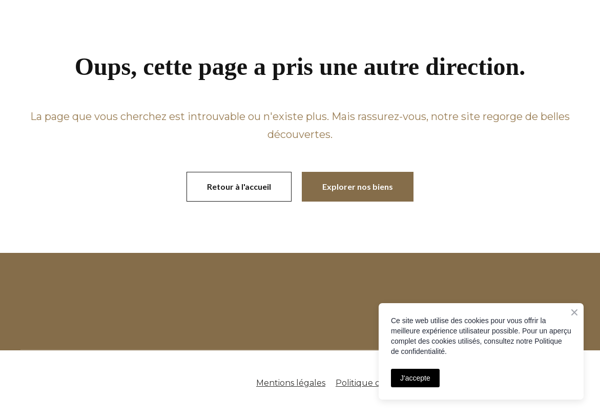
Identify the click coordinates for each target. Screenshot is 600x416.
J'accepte (415, 378)
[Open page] (180, 301)
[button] (239, 187)
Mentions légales (290, 383)
